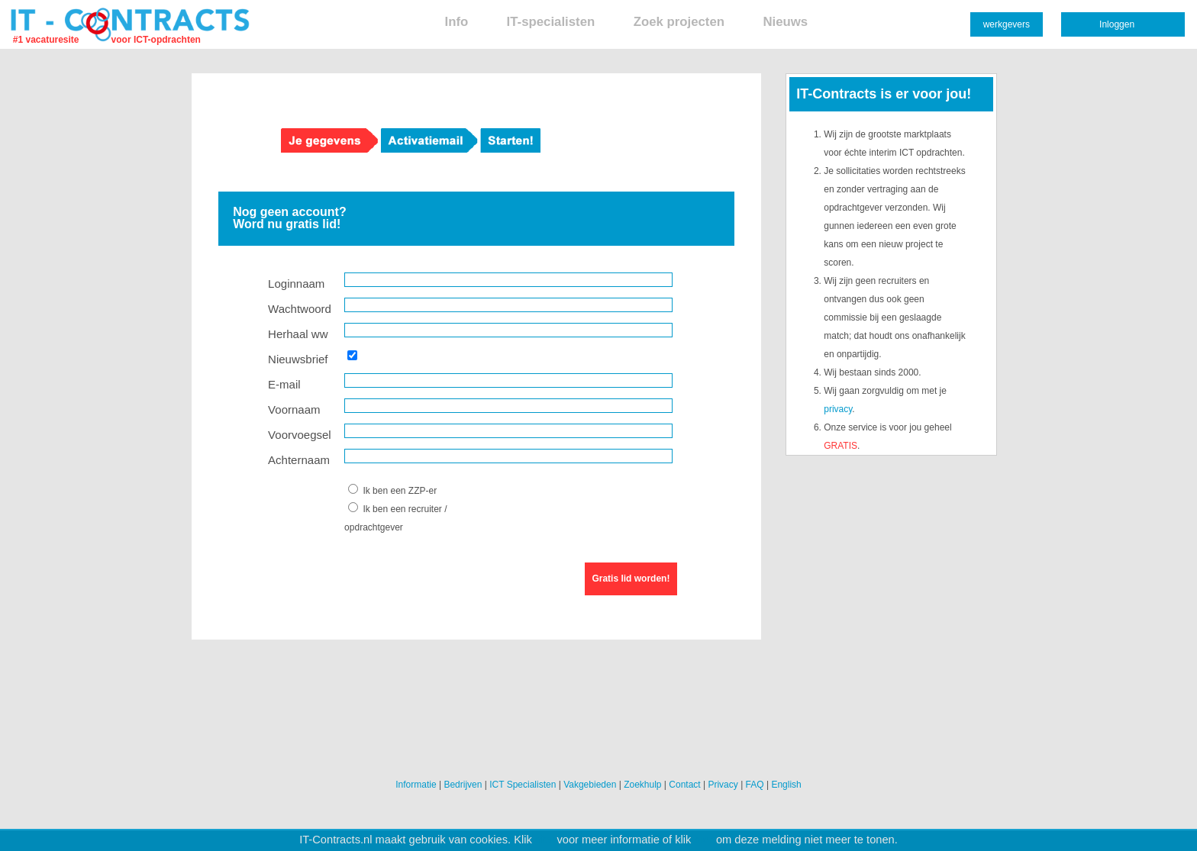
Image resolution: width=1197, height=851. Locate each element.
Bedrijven (463, 784)
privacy (838, 409)
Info (456, 22)
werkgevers (1006, 24)
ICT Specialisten (522, 784)
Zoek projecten (679, 22)
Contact (684, 784)
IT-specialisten (551, 22)
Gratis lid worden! (630, 578)
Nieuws (785, 22)
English (786, 784)
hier (544, 839)
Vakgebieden (589, 784)
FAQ (755, 784)
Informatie (415, 784)
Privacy (722, 784)
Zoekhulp (642, 784)
